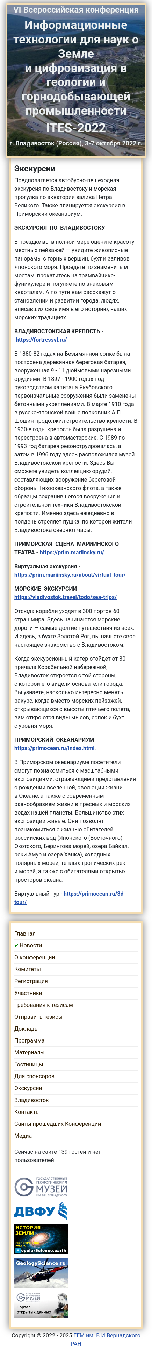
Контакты (27, 1112)
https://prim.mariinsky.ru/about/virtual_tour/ (70, 574)
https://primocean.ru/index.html (54, 748)
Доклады (26, 1028)
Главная (25, 933)
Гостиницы (28, 1064)
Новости (31, 945)
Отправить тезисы (38, 1017)
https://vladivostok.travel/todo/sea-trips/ (65, 597)
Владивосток (31, 1100)
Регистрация (31, 981)
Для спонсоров (34, 1076)
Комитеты (27, 969)
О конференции (34, 957)
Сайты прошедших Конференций (57, 1124)
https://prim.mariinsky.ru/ (72, 552)
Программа (29, 1040)
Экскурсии (28, 1088)
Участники (28, 993)
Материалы (29, 1052)
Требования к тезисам (43, 1005)
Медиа (23, 1135)
